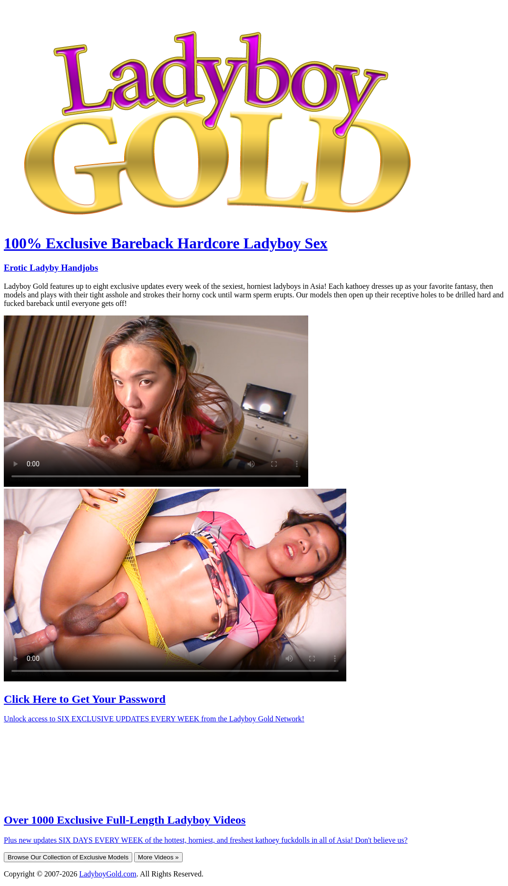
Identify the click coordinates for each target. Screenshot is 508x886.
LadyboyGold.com (107, 874)
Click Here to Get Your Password (85, 699)
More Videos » (158, 857)
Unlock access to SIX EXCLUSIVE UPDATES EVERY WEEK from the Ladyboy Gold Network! (154, 719)
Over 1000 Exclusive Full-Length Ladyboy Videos (124, 820)
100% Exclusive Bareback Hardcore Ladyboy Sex (166, 243)
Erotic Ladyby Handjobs (51, 268)
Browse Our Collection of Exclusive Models (68, 857)
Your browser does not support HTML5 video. (156, 401)
